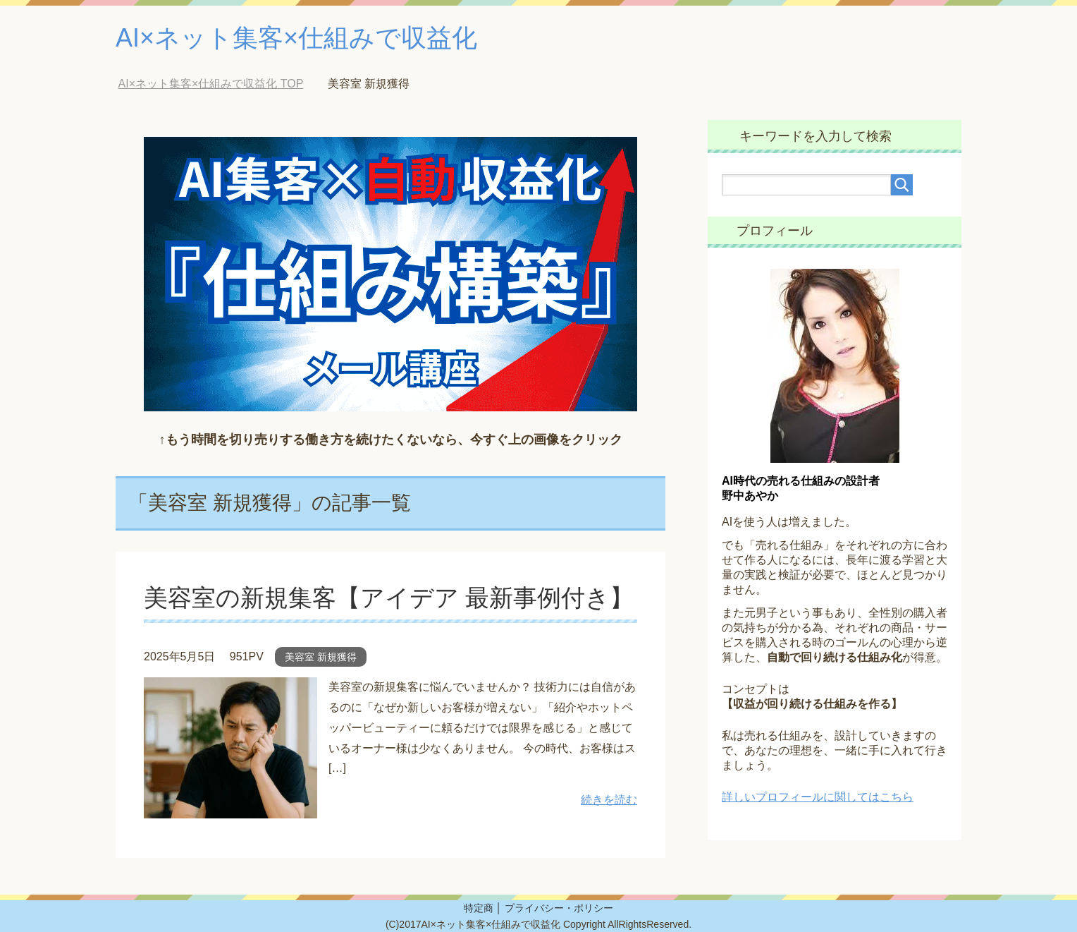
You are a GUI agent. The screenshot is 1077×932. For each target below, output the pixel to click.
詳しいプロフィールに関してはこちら (817, 797)
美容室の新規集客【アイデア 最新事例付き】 (389, 597)
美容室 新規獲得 (321, 656)
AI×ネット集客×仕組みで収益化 (296, 37)
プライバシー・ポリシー (559, 908)
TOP (211, 84)
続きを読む (609, 800)
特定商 (478, 908)
